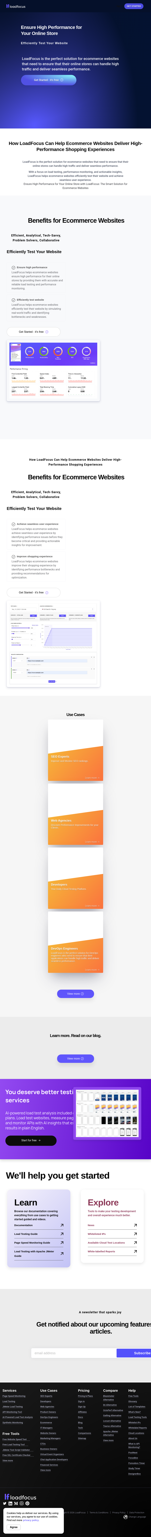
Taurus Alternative (112, 1426)
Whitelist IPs (134, 1422)
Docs (80, 1417)
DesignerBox (134, 1474)
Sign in (81, 1401)
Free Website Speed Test (16, 1439)
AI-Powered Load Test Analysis (18, 1417)
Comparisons (84, 1433)
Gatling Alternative (112, 1415)
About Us (132, 1438)
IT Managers (46, 1427)
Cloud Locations (136, 1433)
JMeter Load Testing (13, 1406)
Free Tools (133, 1396)
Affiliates (82, 1412)
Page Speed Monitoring (14, 1396)
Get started (134, 6)
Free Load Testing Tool (15, 1444)
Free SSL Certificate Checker (18, 1455)
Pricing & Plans (85, 1396)
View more (75, 993)
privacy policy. (31, 1520)
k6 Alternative (110, 1405)
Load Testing (9, 1401)
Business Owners (48, 1449)
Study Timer (134, 1468)
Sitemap (82, 1438)
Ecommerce (46, 1422)
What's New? (134, 1412)
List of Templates (136, 1406)
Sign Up (82, 1406)
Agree (13, 1527)
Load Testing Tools (137, 1417)
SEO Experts (46, 1396)
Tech (80, 1427)
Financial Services (49, 1465)
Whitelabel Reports (137, 1427)
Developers (45, 1401)
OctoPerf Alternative (113, 1410)
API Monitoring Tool (12, 1412)
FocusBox (133, 1458)
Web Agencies (47, 1406)
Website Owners (48, 1433)
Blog (80, 1422)
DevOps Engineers (49, 1417)
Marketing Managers (50, 1438)
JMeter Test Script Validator (18, 1450)
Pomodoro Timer (136, 1463)
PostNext (132, 1452)
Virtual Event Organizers (52, 1454)
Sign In (119, 6)
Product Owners (48, 1412)
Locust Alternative (112, 1421)
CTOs (43, 1443)
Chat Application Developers (54, 1459)
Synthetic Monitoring (13, 1422)
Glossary (132, 1401)
